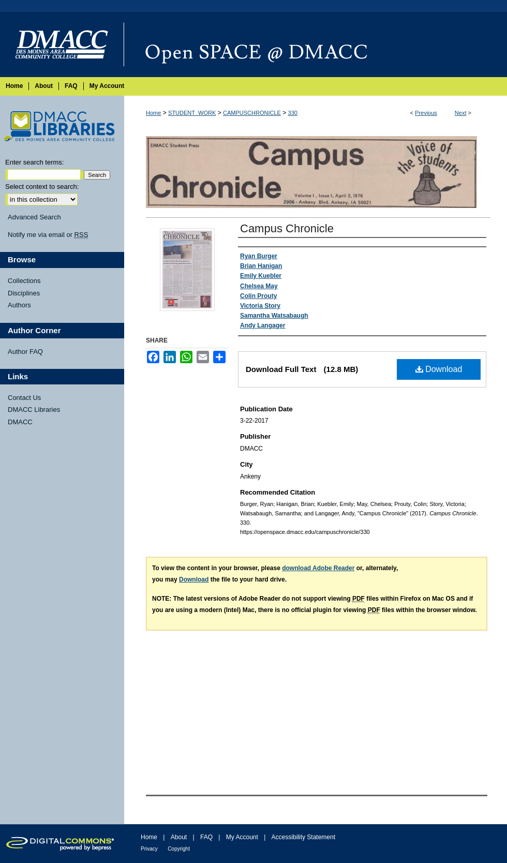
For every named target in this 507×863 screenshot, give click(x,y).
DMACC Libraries (34, 409)
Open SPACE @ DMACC (315, 44)
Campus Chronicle (287, 228)
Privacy (149, 849)
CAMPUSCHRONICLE (252, 113)
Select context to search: (42, 186)
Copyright (179, 849)
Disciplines (24, 293)
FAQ (206, 837)
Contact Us (24, 397)
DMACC (20, 422)
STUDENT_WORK (192, 113)
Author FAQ (25, 351)
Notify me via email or (48, 235)
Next (461, 113)
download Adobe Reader (318, 568)
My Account (242, 837)
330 (292, 113)
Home (153, 113)
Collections (24, 281)
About (179, 837)
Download (439, 369)
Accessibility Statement (303, 837)
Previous (426, 113)
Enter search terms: (34, 162)
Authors (19, 305)
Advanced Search (34, 217)
